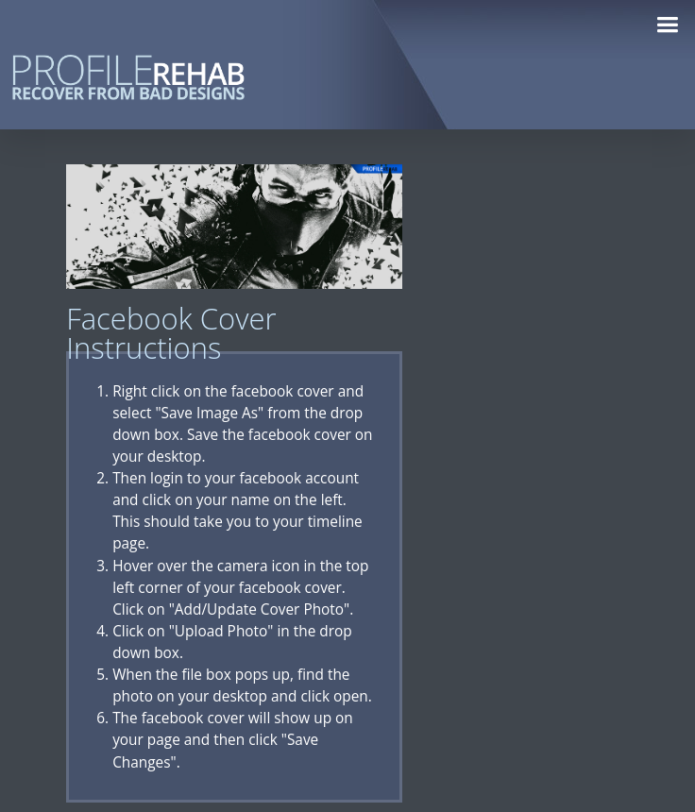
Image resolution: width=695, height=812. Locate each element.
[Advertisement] (553, 447)
